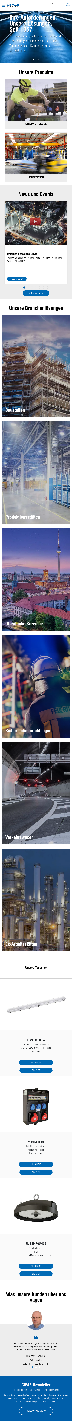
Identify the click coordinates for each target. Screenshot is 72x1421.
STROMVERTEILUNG (36, 123)
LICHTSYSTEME (36, 177)
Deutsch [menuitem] (50, 4)
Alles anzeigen (36, 293)
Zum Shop (36, 1070)
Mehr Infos (36, 1062)
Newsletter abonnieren (36, 1411)
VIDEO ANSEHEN (16, 279)
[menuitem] (55, 4)
